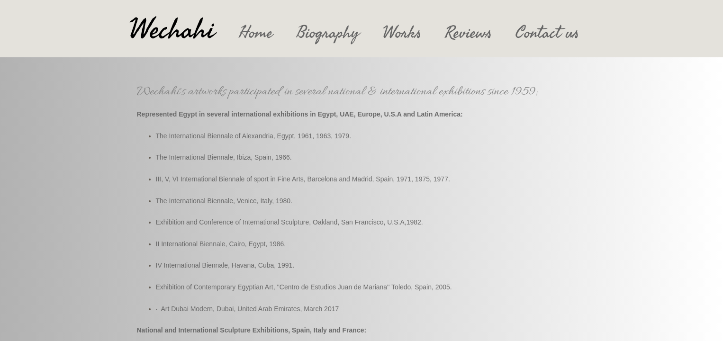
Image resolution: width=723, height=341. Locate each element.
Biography (328, 33)
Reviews (468, 33)
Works (402, 33)
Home (256, 33)
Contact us (547, 33)
